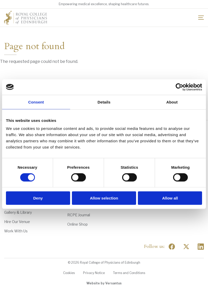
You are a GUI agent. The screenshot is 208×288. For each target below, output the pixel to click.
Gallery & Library (18, 212)
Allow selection (104, 198)
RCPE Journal (78, 215)
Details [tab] (104, 102)
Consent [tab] (36, 102)
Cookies (69, 273)
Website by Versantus (104, 283)
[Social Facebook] (172, 246)
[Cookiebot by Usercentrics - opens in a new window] (179, 87)
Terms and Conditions (129, 273)
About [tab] (172, 102)
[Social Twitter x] (186, 246)
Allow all (170, 198)
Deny (38, 198)
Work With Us (16, 231)
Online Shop (77, 224)
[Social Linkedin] (201, 246)
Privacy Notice (94, 273)
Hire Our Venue (17, 221)
